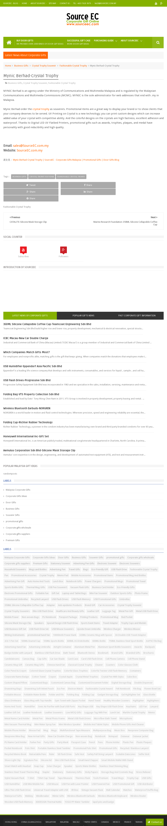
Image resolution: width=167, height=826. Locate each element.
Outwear (125, 723)
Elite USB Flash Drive (43, 598)
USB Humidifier (12, 771)
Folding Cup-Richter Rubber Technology (28, 409)
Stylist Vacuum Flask (14, 765)
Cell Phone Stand (136, 645)
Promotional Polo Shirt (85, 735)
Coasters (110, 651)
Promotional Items (103, 562)
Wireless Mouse (132, 616)
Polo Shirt (30, 735)
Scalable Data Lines (125, 741)
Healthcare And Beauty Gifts (70, 598)
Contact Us (65, 3)
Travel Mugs (117, 765)
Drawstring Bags (13, 675)
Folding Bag (73, 681)
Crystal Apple (66, 663)
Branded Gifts (133, 639)
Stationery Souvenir (60, 550)
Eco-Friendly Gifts (126, 574)
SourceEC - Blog (10, 3)
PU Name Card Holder (16, 729)
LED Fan (143, 693)
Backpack (150, 633)
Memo (151, 699)
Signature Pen (31, 747)
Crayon (52, 663)
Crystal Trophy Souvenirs (17, 598)
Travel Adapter (110, 610)
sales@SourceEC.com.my (105, 3)
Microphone (126, 705)
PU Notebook (49, 604)
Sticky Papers (91, 759)
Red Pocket (127, 604)
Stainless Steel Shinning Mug (113, 753)
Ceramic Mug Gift (13, 651)
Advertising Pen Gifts (83, 550)
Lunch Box (58, 568)
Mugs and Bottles (38, 556)
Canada (105, 809)
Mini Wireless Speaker (70, 711)
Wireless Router (138, 782)
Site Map (52, 3)
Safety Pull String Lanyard (100, 741)
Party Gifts (49, 729)
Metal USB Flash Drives (79, 705)
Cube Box (132, 663)
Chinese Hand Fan (56, 651)
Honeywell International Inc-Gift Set (26, 423)
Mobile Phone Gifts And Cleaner (128, 711)
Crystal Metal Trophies (87, 663)
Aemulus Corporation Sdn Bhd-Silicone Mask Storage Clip (39, 437)
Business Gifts (21, 65)
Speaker (68, 753)
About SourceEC (38, 3)
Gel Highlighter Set (130, 681)
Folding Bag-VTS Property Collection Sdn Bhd (31, 381)
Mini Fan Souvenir (98, 580)
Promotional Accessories (23, 562)
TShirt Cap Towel (46, 765)
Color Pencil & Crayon (15, 657)
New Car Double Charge (60, 723)
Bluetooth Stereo (86, 639)
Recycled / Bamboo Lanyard (134, 735)
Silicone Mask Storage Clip (18, 610)
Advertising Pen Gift (14, 568)
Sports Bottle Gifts (14, 574)
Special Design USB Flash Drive (62, 610)
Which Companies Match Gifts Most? (26, 339)
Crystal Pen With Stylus (112, 663)
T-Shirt (30, 765)
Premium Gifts (13, 527)
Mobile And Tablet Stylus (96, 711)
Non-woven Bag (84, 723)
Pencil (92, 729)
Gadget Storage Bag (107, 681)
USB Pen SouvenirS (57, 574)
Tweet (18, 185)
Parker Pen (35, 729)
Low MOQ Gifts (73, 699)
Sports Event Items (90, 610)
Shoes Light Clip (13, 747)
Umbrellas (124, 586)
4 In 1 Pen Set (11, 627)
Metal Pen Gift (126, 598)
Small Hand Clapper (88, 747)
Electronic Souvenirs (130, 550)
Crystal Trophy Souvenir (44, 65)
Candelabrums (12, 645)
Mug (45, 717)
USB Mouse (52, 771)
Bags (85, 556)
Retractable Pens (37, 741)
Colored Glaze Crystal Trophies (45, 657)
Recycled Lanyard (40, 586)
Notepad (113, 723)
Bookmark (103, 639)
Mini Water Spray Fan (45, 711)
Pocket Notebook (13, 735)
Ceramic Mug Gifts (34, 651)
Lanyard (154, 693)
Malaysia (64, 809)
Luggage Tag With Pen (95, 699)
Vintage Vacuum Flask (92, 777)
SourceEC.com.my (30, 150)
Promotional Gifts (108, 735)
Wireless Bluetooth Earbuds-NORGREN (26, 395)
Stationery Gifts (74, 759)
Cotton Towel (39, 663)
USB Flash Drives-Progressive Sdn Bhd (27, 367)
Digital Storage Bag (121, 669)
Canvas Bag (28, 645)
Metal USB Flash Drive (147, 598)
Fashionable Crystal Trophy (73, 65)
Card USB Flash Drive (91, 645)
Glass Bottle (149, 681)
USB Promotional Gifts (105, 586)
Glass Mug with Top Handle (38, 687)
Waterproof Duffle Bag (146, 777)
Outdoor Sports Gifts (121, 580)
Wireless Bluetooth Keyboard (112, 782)
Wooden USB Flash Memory (19, 788)
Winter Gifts (58, 782)
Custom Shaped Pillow (16, 669)
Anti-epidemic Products (70, 592)
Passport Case (78, 729)
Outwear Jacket (140, 723)
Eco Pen (61, 675)
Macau (76, 809)
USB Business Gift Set (15, 616)
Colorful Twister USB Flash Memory (109, 657)
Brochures (148, 639)
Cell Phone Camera (115, 645)
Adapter (51, 592)
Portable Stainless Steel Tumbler (54, 735)
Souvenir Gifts (13, 502)
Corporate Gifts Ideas (16, 483)
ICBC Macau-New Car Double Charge (25, 325)
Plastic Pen (128, 729)
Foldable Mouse (13, 681)
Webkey (29, 782)
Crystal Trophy (47, 562)
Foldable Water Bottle (35, 681)
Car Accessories (106, 592)
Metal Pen (38, 705)
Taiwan (139, 809)
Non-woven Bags (30, 604)
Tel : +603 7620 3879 (82, 3)
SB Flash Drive (65, 741)
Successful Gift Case (78, 42)
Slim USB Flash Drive (65, 747)
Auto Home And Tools (39, 568)
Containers (135, 657)
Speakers (39, 610)
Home (24, 3)
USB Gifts (146, 765)
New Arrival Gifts (36, 723)
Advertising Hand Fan (15, 633)
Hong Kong (11, 809)
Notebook (100, 723)
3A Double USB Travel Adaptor (130, 622)
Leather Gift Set (12, 699)
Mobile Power (12, 604)
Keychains (131, 693)
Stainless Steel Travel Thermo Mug (22, 759)
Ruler (51, 741)
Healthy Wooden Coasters (117, 687)
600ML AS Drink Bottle (78, 627)
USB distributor (145, 771)
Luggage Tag (109, 598)
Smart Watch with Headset (18, 753)
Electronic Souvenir (106, 550)
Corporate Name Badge (17, 663)
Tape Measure (65, 765)
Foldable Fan (42, 580)
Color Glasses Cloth (128, 651)
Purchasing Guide (104, 40)
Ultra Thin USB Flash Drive (18, 777)
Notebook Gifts (74, 568)
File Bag (137, 675)
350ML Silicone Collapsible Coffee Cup (24, 592)
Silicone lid (46, 747)
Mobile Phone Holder (15, 717)
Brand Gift (90, 592)
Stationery (58, 759)
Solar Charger (54, 753)
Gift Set (55, 580)
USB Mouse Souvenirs (63, 616)
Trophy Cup (133, 765)
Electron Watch (75, 675)
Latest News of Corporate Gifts (30, 302)
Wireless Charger (112, 616)
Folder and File (56, 681)
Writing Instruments (14, 622)
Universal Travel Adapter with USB (51, 777)
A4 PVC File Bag (154, 627)
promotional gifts (14, 508)
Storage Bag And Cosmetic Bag (117, 759)
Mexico (116, 809)
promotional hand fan (39, 622)
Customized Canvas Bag (63, 669)
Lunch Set (115, 699)
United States (90, 809)
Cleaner (99, 651)
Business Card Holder (103, 574)
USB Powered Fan (101, 771)
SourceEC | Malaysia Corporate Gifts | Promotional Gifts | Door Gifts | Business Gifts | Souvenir (74, 819)
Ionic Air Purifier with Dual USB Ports (56, 693)
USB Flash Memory (81, 586)
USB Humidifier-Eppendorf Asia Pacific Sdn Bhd (32, 353)
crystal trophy (41, 109)
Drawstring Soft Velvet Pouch (39, 675)
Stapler (46, 759)
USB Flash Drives (60, 586)
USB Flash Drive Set (39, 616)
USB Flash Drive (119, 556)
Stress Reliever (143, 759)
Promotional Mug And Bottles (131, 562)
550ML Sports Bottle (53, 627)
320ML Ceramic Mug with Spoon (95, 622)
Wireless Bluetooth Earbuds (81, 782)
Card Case (73, 645)
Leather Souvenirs (54, 699)
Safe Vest (79, 741)
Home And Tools (13, 693)
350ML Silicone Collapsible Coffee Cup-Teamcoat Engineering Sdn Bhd (47, 311)
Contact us (155, 809)
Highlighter (138, 687)
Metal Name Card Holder (17, 705)
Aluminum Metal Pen (84, 633)
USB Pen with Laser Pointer (75, 771)
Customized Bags (39, 669)
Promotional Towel (136, 568)
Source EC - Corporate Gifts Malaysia (145, 823)
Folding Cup (88, 681)
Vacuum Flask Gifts (79, 574)
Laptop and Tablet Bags (74, 580)
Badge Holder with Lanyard (18, 639)
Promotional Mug (109, 604)
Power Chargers (93, 568)
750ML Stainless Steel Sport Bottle (126, 627)
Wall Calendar (113, 777)
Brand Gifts (117, 639)
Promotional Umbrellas (16, 586)
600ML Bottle (99, 627)
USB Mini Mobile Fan (33, 771)
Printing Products (88, 604)
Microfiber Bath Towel (105, 705)
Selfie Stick (143, 741)
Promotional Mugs (114, 568)
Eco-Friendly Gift (100, 556)
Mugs (54, 717)
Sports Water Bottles (85, 753)
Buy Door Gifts (40, 42)
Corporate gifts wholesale (18, 514)
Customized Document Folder (93, 669)
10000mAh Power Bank (64, 622)
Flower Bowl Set (152, 675)
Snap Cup (39, 753)
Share (51, 185)
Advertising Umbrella (39, 633)
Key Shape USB (85, 693)
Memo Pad (62, 562)
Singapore (50, 809)
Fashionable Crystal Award (99, 675)
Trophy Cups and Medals (133, 610)
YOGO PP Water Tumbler (77, 788)
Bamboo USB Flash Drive (47, 639)
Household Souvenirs (15, 556)
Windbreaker (42, 782)
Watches (127, 777)
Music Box (119, 717)
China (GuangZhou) (31, 809)
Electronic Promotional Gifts (19, 580)
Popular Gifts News (83, 302)
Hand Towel (94, 687)
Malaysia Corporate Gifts (18, 477)
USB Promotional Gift (123, 771)
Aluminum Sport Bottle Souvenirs (114, 633)
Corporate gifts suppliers (18, 521)
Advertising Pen (57, 556)
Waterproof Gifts (13, 782)
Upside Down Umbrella (88, 616)
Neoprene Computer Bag (140, 717)
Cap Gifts (42, 645)
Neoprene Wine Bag (15, 723)
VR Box (74, 777)
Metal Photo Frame (55, 705)
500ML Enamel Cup (30, 627)
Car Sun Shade (57, 645)
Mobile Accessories (81, 562)
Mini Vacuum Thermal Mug (18, 711)
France (127, 809)
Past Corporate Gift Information (137, 302)
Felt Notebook (123, 675)
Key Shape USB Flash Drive (109, 693)
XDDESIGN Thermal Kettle (49, 788)
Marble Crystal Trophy (134, 699)
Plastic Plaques (144, 729)
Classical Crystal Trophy (80, 651)
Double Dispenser (143, 669)
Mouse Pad (34, 717)
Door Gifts (11, 489)
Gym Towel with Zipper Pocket (70, 687)
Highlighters (153, 687)
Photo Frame (141, 580)
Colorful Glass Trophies (76, 657)
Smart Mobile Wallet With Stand (117, 747)
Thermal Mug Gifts (35, 574)
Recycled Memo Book (15, 741)
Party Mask (62, 729)
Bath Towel (69, 639)
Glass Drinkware (13, 687)
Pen (6, 562)
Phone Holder (113, 729)
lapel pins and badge (103, 788)
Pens (100, 729)
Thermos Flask (82, 765)
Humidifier (29, 693)
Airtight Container (62, 633)
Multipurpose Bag (102, 717)
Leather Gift (93, 598)
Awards (138, 633)
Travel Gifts (74, 556)
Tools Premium (100, 765)
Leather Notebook (32, 699)
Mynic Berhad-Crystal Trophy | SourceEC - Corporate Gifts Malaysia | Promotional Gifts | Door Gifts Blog (65, 160)
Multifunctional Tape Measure (75, 717)
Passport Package (68, 604)
